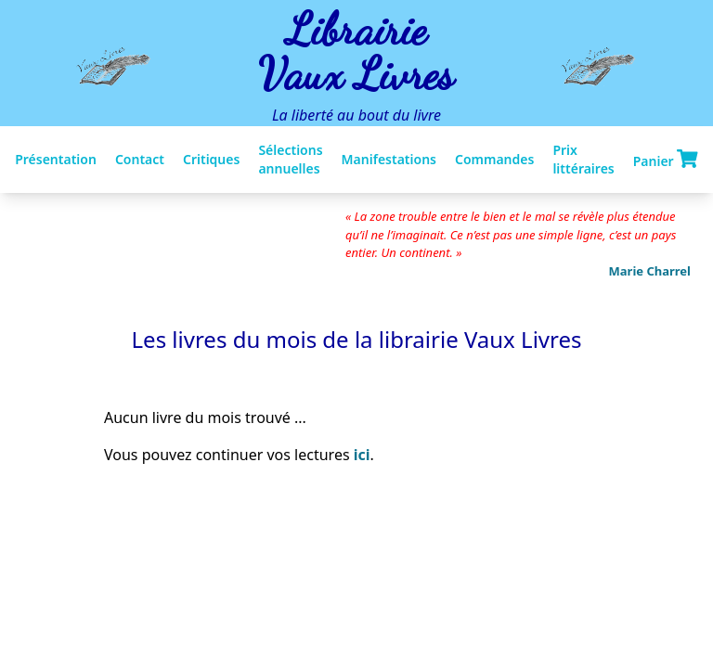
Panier (665, 159)
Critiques (211, 159)
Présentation (56, 159)
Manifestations (389, 159)
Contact (139, 159)
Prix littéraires (583, 159)
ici (362, 454)
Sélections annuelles (290, 159)
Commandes (494, 159)
